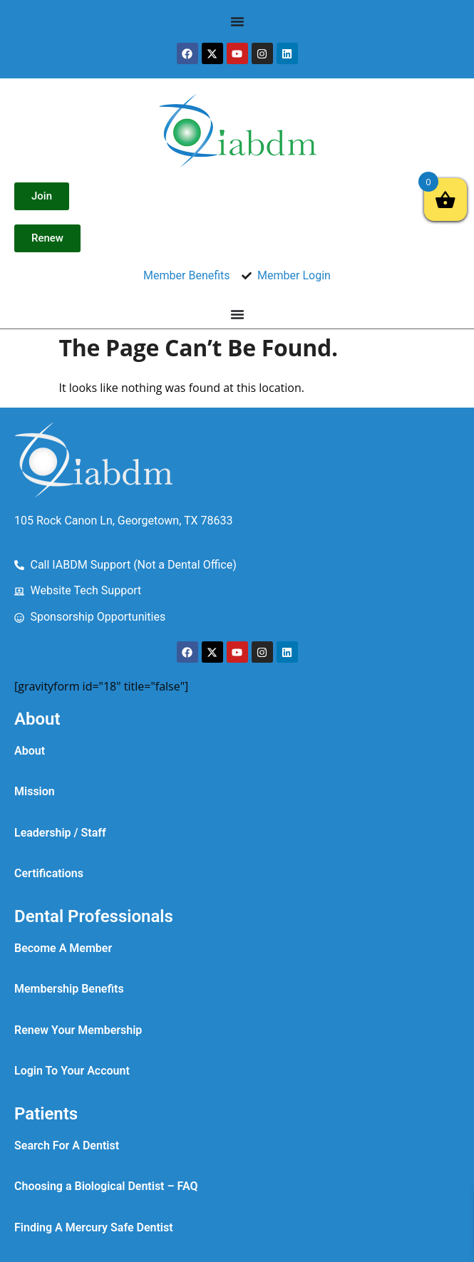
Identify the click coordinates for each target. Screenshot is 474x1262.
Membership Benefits (69, 988)
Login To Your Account (72, 1070)
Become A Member (63, 948)
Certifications (48, 873)
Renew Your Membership (78, 1030)
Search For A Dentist (66, 1145)
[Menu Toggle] (237, 21)
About (29, 750)
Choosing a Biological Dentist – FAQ (106, 1186)
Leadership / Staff (60, 832)
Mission (34, 791)
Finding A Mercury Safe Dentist (93, 1227)
